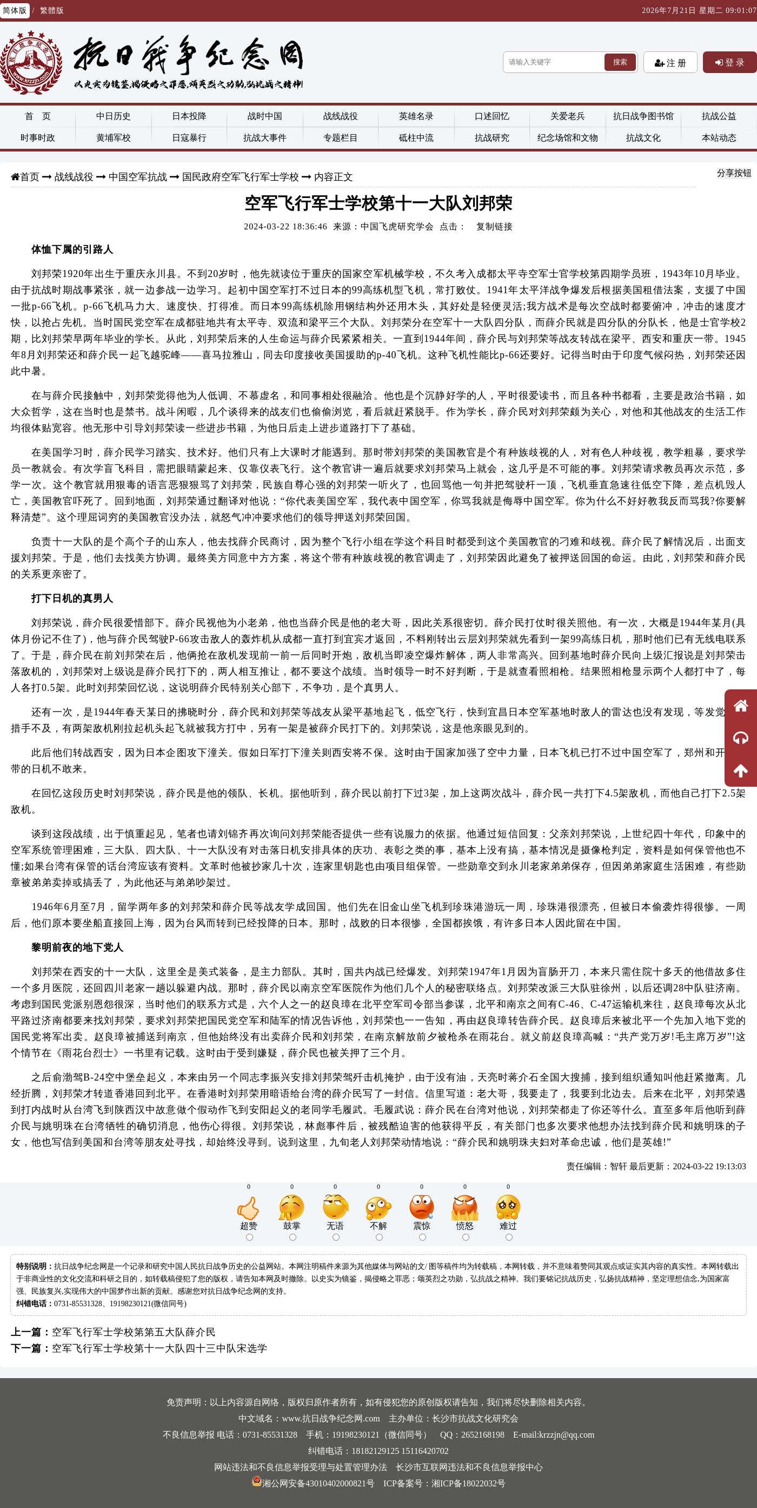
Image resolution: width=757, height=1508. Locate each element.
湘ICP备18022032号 (468, 1483)
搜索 (620, 62)
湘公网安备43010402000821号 (313, 1483)
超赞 (248, 1231)
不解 (378, 1231)
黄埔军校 (113, 137)
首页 (29, 177)
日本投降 (189, 116)
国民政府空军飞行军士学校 (240, 177)
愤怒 (465, 1231)
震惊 (421, 1231)
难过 (508, 1231)
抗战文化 (643, 137)
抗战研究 (492, 137)
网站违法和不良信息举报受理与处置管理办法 (300, 1467)
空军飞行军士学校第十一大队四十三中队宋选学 (160, 1348)
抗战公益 (719, 116)
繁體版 (52, 10)
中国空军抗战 (138, 177)
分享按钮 (734, 172)
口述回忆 (492, 116)
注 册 (675, 62)
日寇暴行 (189, 137)
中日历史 (113, 116)
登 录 (734, 62)
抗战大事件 (265, 137)
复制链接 (494, 226)
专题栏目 (340, 137)
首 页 (38, 116)
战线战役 (340, 116)
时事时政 (38, 137)
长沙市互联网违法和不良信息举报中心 (469, 1467)
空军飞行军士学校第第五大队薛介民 (134, 1332)
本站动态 (719, 137)
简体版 (15, 10)
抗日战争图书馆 (643, 116)
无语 (335, 1231)
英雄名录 (416, 116)
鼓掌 (292, 1231)
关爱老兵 (567, 116)
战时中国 (265, 116)
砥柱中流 (416, 137)
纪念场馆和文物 (567, 137)
